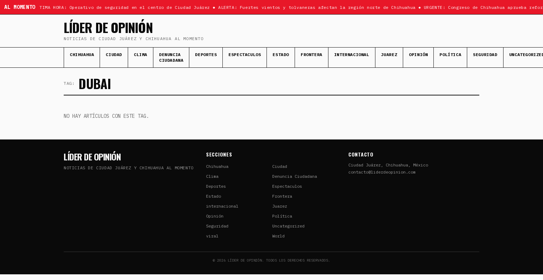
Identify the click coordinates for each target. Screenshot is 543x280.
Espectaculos (244, 54)
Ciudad (114, 54)
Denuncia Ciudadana (171, 57)
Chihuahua (82, 54)
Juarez (389, 54)
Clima (140, 54)
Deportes (206, 54)
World (278, 235)
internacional (351, 54)
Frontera (311, 54)
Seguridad (485, 54)
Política (450, 54)
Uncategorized (288, 226)
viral (212, 235)
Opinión (418, 54)
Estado (281, 54)
